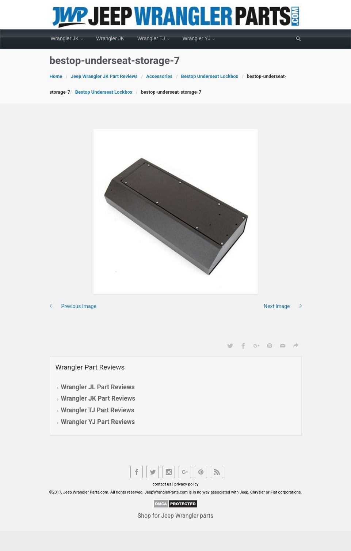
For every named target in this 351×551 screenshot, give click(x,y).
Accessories (159, 76)
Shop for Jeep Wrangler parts (176, 515)
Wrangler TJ (151, 38)
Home (56, 76)
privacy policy (186, 484)
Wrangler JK (65, 38)
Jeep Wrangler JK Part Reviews (104, 76)
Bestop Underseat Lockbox (210, 76)
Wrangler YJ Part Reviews (98, 422)
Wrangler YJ (197, 38)
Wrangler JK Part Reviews (98, 398)
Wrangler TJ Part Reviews (97, 410)
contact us (162, 484)
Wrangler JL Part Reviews (98, 387)
